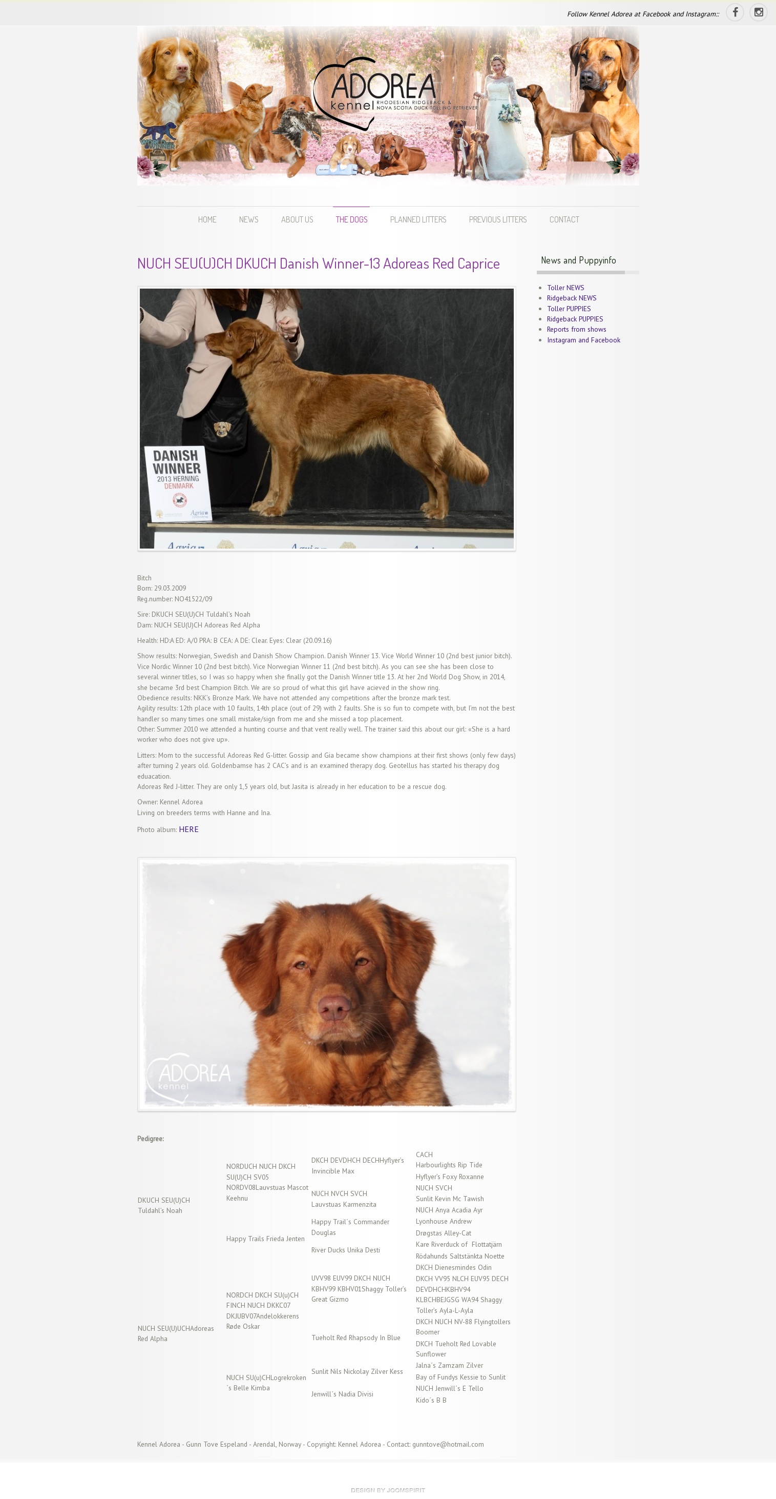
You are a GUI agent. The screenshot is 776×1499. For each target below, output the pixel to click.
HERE (189, 829)
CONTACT (564, 219)
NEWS (249, 219)
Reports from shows (576, 329)
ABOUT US (297, 219)
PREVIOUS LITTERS (498, 219)
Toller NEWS (565, 287)
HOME (207, 219)
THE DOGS (352, 219)
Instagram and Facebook (583, 340)
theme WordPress (388, 1490)
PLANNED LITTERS (418, 219)
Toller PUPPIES (569, 308)
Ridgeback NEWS (572, 297)
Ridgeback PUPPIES (575, 318)
